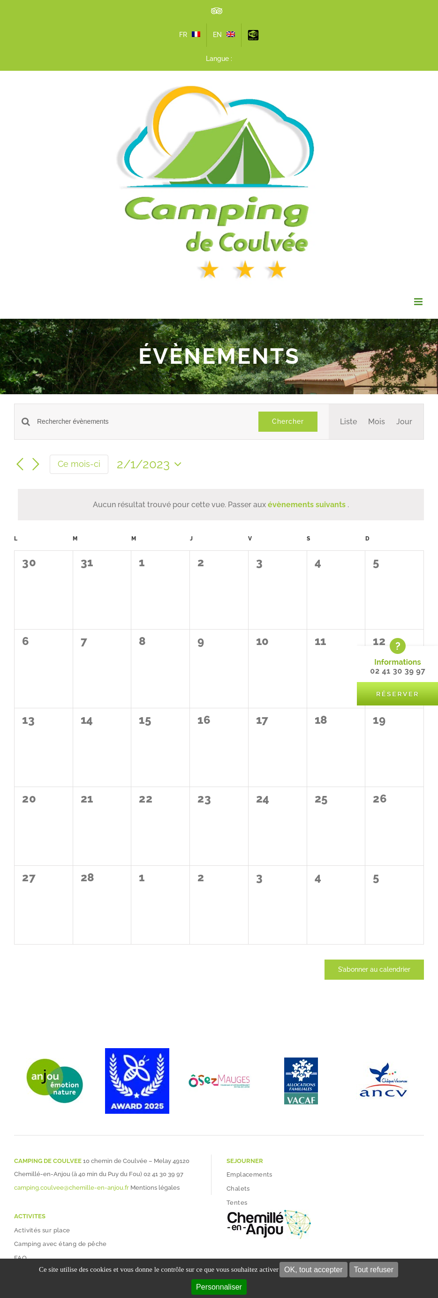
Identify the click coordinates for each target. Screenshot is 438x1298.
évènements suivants (307, 504)
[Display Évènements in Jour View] (404, 421)
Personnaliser (219, 1287)
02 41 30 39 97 (163, 1174)
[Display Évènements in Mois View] (376, 421)
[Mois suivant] (35, 465)
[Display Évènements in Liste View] (348, 421)
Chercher (288, 421)
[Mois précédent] (19, 465)
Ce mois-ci (79, 464)
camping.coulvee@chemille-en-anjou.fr (71, 1187)
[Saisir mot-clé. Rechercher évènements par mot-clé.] (142, 421)
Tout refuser (373, 1270)
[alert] (221, 504)
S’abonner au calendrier (374, 969)
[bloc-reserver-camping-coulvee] (397, 641)
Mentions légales (155, 1187)
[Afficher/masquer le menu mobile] (419, 302)
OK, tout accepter (313, 1270)
